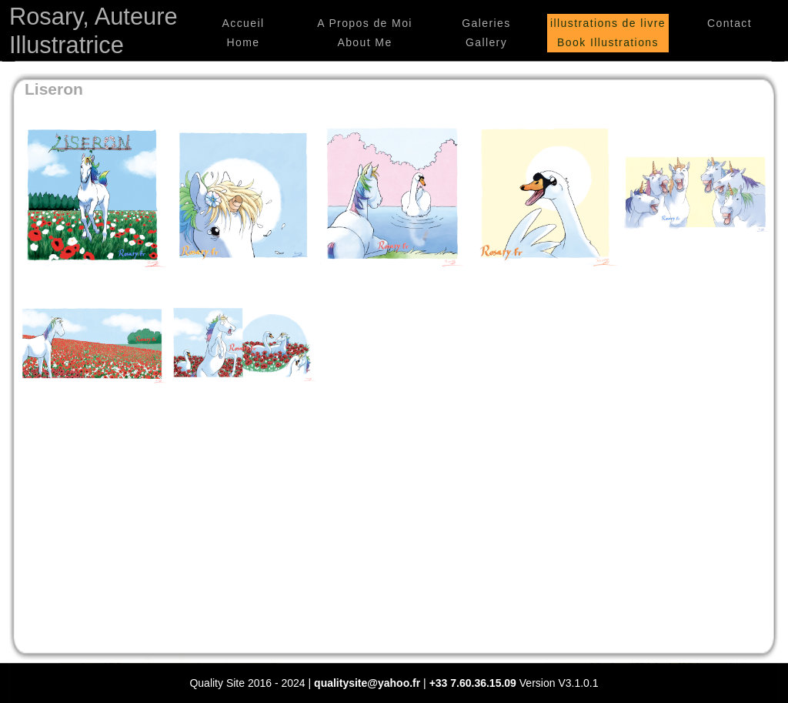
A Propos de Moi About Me (364, 33)
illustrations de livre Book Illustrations (608, 33)
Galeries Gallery (486, 33)
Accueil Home (243, 33)
